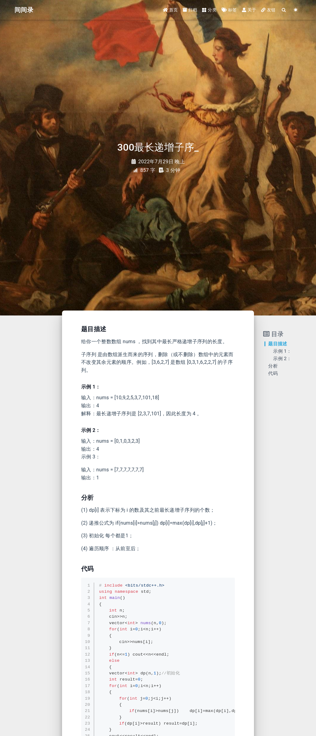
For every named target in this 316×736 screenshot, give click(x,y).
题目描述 (277, 344)
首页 (170, 9)
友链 (268, 9)
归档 (190, 9)
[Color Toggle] (295, 10)
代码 (273, 373)
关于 (249, 9)
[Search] (284, 10)
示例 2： (282, 358)
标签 (229, 9)
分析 (273, 366)
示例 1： (282, 351)
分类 (209, 9)
